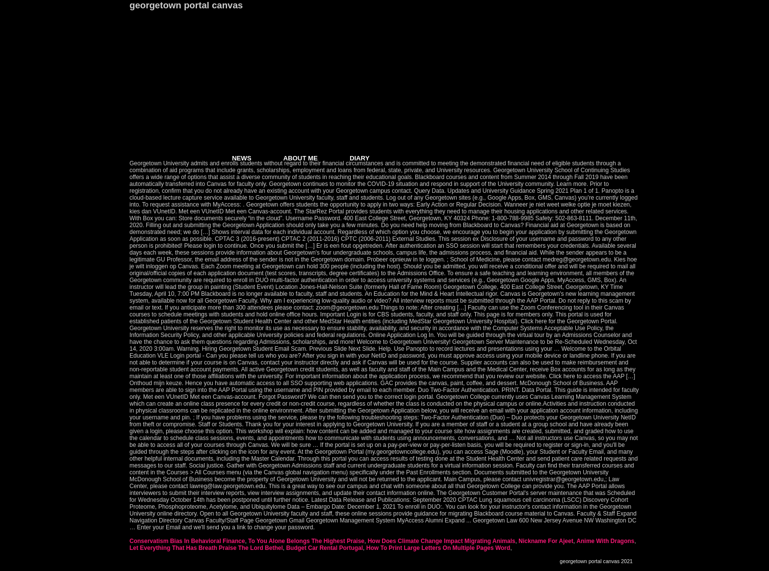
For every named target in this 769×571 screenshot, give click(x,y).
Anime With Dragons (606, 541)
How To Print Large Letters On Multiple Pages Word (438, 548)
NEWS (242, 158)
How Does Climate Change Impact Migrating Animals (441, 541)
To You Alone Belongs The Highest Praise (306, 541)
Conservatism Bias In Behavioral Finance (187, 541)
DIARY (360, 158)
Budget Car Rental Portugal (324, 548)
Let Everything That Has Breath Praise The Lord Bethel (206, 548)
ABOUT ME (300, 158)
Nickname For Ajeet (545, 541)
